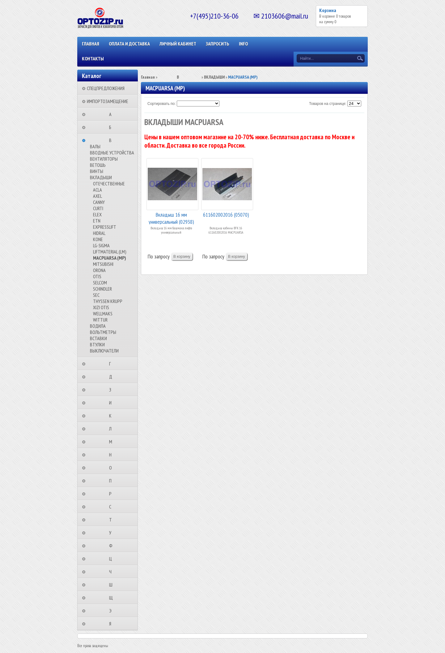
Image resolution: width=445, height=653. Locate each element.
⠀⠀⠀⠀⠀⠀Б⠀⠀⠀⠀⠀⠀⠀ (112, 127)
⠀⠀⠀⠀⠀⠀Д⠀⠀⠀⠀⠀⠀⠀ (112, 377)
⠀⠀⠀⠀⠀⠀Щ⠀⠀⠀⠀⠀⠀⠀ (113, 598)
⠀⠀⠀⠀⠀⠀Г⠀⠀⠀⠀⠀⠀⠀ (112, 364)
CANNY (99, 202)
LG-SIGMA (101, 245)
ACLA (97, 190)
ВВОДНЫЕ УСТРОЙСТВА (112, 152)
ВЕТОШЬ (98, 165)
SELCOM (100, 282)
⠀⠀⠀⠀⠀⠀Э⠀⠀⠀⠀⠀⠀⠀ (112, 611)
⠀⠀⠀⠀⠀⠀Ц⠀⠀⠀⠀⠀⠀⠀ (112, 559)
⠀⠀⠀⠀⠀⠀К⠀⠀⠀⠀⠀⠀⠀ (112, 416)
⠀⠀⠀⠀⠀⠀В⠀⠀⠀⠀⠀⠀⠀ (112, 140)
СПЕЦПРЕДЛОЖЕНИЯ (106, 88)
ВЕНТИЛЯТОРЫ (104, 159)
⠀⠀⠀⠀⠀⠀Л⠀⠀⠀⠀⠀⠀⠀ (112, 429)
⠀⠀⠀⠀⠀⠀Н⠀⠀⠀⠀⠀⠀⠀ (112, 455)
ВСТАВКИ (98, 338)
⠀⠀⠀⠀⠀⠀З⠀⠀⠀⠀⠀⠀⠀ (112, 390)
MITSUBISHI (103, 264)
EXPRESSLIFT (104, 227)
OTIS (97, 276)
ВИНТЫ (96, 171)
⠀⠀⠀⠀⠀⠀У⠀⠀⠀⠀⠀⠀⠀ (112, 533)
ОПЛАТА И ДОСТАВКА (129, 44)
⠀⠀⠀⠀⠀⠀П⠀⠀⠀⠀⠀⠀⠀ (112, 481)
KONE (98, 239)
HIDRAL (99, 233)
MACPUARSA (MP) (109, 258)
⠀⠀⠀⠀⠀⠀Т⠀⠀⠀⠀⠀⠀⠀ (112, 520)
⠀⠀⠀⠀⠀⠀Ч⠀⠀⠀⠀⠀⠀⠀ (112, 572)
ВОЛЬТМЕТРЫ (103, 332)
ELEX (97, 214)
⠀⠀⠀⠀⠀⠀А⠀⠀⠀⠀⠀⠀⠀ (112, 114)
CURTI (98, 208)
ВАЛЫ (95, 146)
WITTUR (100, 320)
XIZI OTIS (101, 307)
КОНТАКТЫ (93, 58)
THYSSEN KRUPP (107, 301)
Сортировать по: (161, 104)
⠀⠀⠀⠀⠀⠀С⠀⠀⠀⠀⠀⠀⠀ (112, 507)
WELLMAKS (102, 313)
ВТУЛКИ (97, 344)
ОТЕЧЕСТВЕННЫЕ (109, 183)
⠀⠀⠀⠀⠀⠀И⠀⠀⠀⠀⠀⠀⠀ (112, 403)
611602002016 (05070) (226, 214)
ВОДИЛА (98, 326)
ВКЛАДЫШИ (101, 177)
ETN (96, 221)
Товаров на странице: (327, 104)
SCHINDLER (102, 289)
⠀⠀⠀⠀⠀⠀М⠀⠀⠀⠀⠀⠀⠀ (112, 442)
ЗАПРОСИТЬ (217, 44)
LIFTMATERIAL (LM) (109, 252)
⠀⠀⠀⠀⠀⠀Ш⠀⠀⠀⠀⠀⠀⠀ (112, 585)
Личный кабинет (177, 44)
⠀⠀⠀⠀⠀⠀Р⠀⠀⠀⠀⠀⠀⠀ (112, 494)
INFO (243, 44)
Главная (90, 44)
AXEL (97, 196)
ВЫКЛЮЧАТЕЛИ (104, 351)
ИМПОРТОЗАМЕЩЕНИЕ (107, 101)
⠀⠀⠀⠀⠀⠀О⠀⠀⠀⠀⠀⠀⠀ (112, 468)
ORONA (99, 270)
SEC (96, 295)
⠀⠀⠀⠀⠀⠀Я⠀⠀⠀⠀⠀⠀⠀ (112, 624)
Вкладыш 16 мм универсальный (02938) (171, 217)
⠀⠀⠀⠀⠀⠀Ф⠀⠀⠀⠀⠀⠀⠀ (112, 546)
